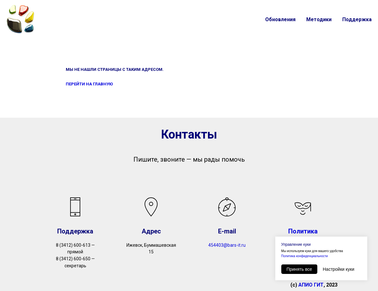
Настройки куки (338, 269)
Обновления (280, 19)
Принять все (299, 269)
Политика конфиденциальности (304, 256)
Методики (319, 19)
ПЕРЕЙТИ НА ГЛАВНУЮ (89, 84)
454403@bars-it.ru (227, 245)
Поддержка (357, 19)
